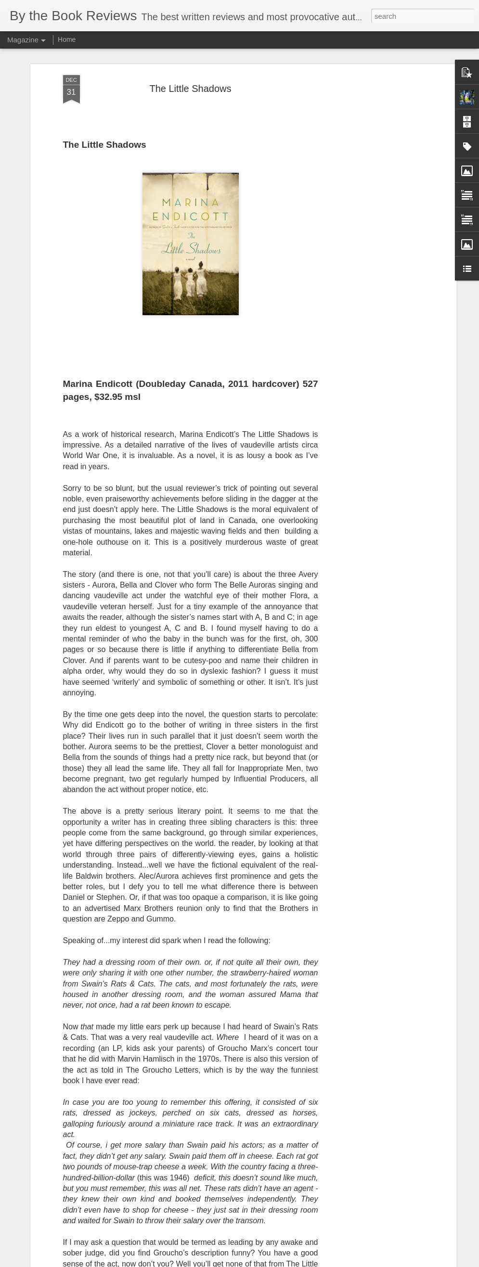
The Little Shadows (190, 88)
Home (67, 39)
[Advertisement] (371, 226)
